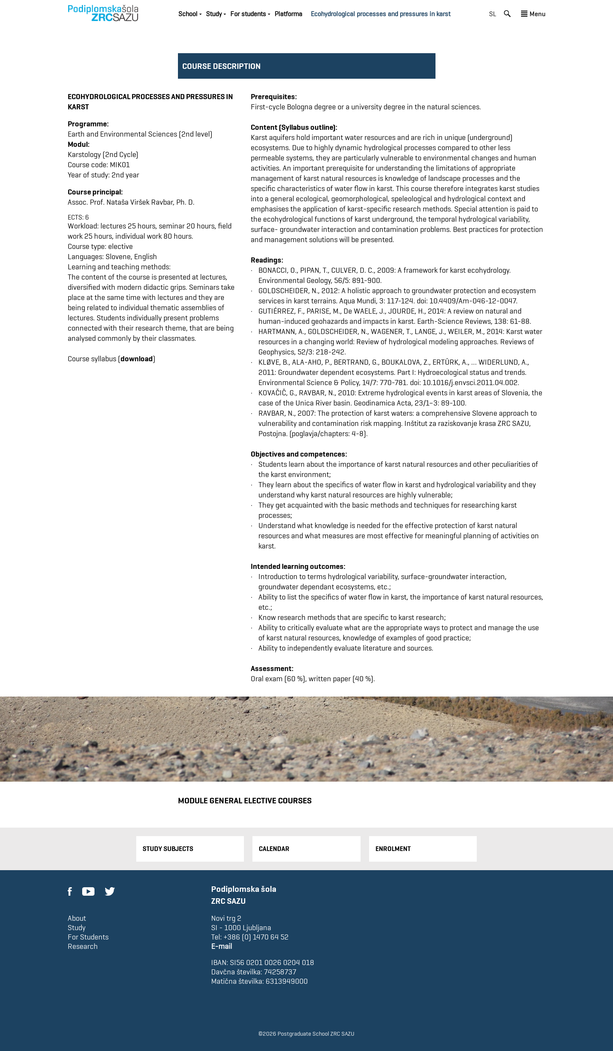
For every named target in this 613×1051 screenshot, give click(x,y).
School (188, 13)
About (77, 918)
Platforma (288, 13)
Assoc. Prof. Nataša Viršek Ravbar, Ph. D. (131, 202)
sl (492, 13)
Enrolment (393, 848)
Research (83, 946)
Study (214, 13)
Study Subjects (168, 848)
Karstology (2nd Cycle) (103, 154)
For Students (88, 937)
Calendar (274, 848)
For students (248, 13)
